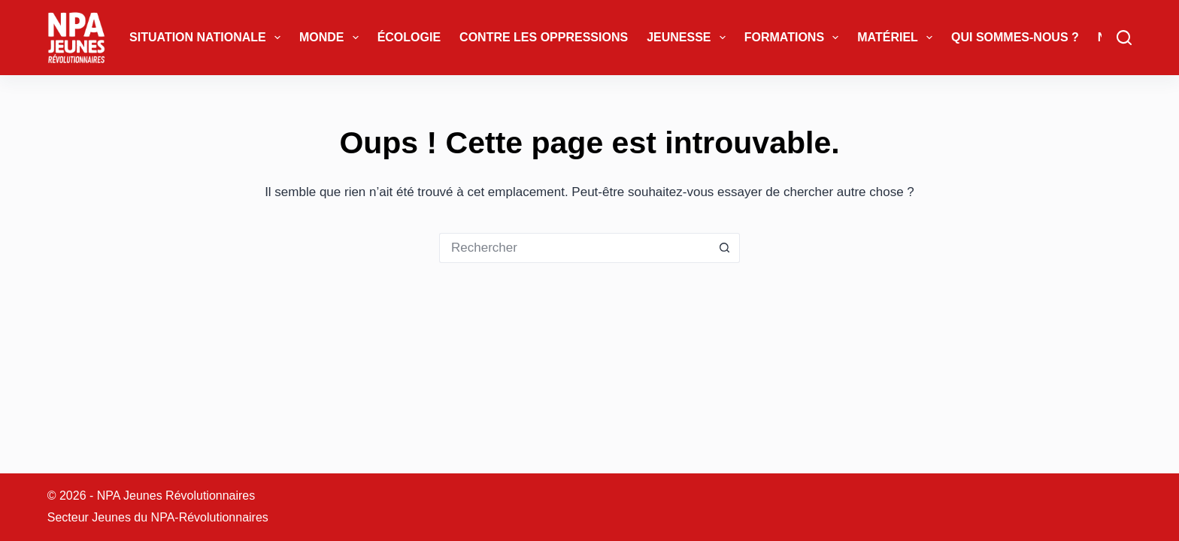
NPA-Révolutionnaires (209, 517)
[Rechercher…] (574, 248)
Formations (794, 38)
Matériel (897, 38)
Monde (332, 38)
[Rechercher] (1124, 37)
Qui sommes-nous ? (1015, 37)
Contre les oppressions (543, 37)
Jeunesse (689, 38)
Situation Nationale (207, 38)
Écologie (409, 37)
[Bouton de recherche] (725, 248)
